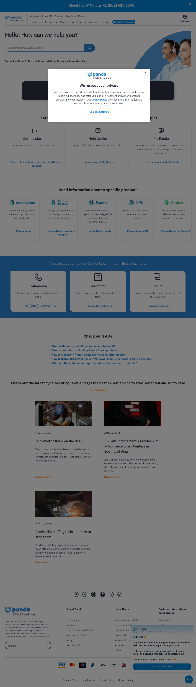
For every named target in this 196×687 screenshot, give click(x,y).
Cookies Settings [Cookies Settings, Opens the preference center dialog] (99, 111)
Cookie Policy (99, 99)
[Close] (145, 72)
